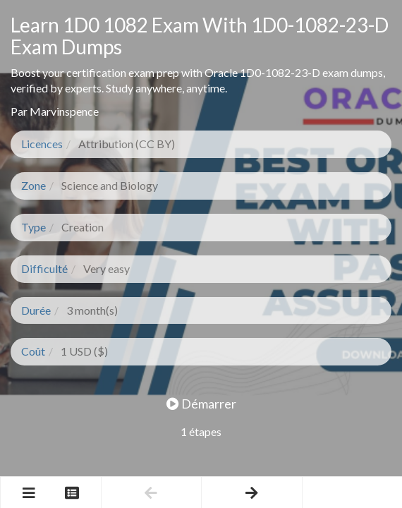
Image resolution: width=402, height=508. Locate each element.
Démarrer (201, 403)
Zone (33, 185)
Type (33, 227)
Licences (42, 143)
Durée (36, 310)
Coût (33, 351)
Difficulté (44, 268)
